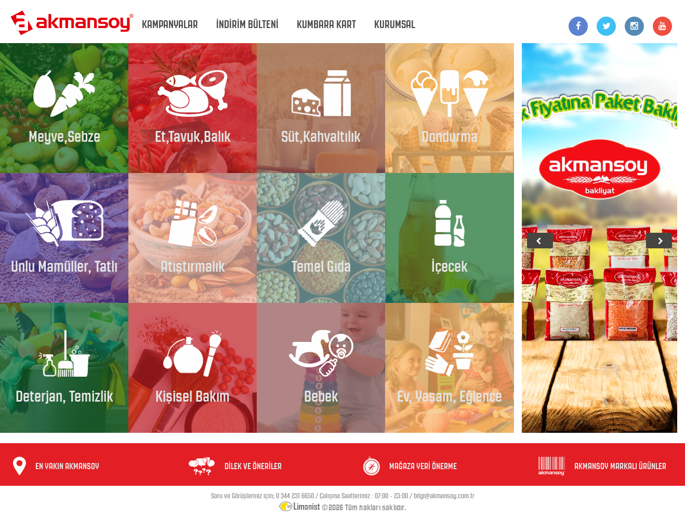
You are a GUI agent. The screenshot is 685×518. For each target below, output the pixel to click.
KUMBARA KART (326, 24)
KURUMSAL (394, 24)
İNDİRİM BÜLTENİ (247, 24)
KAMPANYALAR (170, 24)
